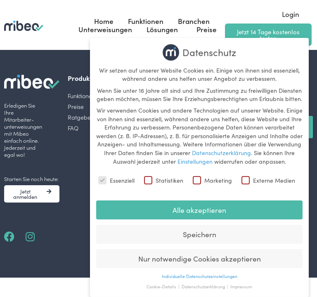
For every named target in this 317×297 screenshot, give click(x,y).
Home (104, 21)
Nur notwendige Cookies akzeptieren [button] (199, 254)
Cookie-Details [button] (162, 282)
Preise (206, 29)
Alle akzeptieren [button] (199, 205)
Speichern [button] (199, 230)
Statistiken (163, 176)
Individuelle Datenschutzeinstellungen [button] (199, 272)
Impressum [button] (241, 282)
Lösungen (164, 29)
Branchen (194, 21)
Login (290, 14)
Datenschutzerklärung (221, 148)
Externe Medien (268, 176)
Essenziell (116, 176)
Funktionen (145, 21)
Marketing (212, 176)
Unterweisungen (105, 29)
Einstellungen (195, 157)
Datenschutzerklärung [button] (204, 282)
